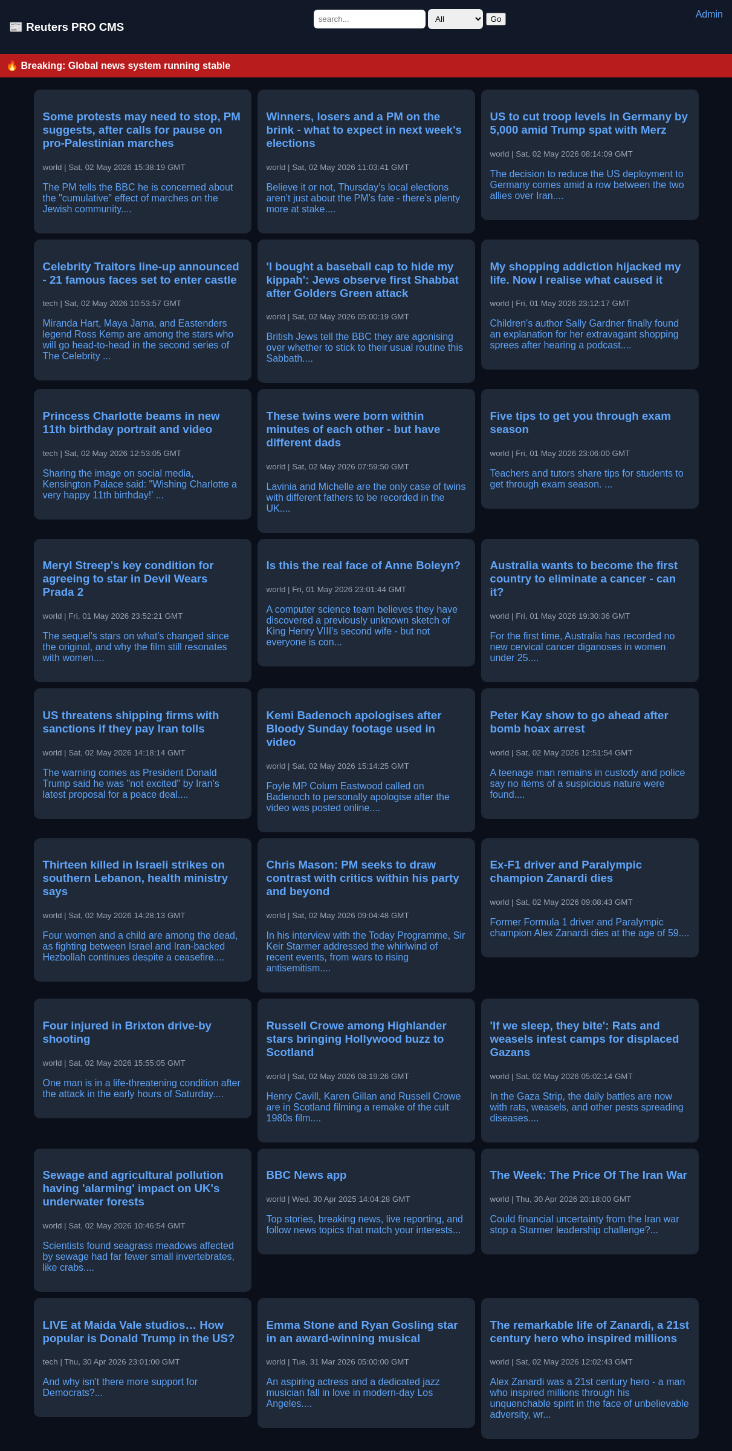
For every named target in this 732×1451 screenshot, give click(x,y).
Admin (709, 14)
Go (496, 19)
